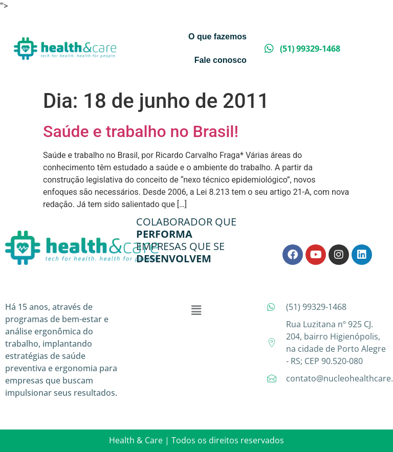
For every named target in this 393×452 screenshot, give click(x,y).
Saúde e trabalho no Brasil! (140, 131)
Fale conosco (220, 60)
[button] (196, 310)
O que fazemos (217, 36)
